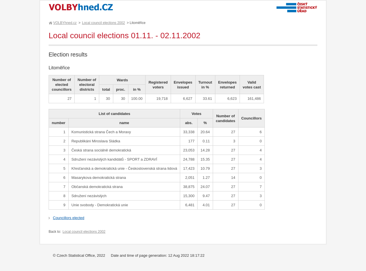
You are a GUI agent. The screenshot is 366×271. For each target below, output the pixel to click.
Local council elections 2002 (103, 23)
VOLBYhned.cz (65, 23)
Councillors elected (68, 218)
